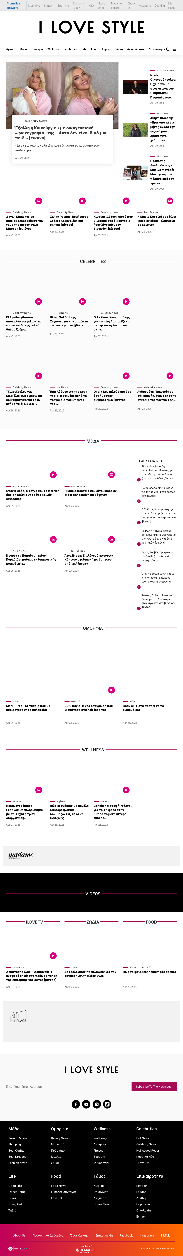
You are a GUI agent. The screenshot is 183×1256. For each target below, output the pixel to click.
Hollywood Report (148, 1145)
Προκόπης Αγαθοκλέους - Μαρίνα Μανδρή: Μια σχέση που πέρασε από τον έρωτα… (162, 172)
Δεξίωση (100, 1193)
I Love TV (18, 962)
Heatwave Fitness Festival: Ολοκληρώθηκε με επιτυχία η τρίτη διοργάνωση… (25, 806)
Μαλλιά (75, 698)
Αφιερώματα (117, 49)
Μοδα (92, 438)
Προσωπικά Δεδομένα (48, 1230)
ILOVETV (34, 917)
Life (73, 49)
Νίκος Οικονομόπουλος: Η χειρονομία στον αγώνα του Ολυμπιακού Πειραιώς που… (163, 86)
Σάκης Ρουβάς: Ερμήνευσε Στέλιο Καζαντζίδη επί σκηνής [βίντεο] (69, 221)
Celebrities (61, 49)
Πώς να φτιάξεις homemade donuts (148, 966)
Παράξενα (143, 1199)
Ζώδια (103, 49)
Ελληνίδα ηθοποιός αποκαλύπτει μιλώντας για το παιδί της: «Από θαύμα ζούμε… (25, 322)
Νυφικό (99, 1180)
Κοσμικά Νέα (145, 1151)
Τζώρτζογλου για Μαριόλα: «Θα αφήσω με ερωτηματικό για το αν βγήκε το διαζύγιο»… (25, 395)
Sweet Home (17, 1186)
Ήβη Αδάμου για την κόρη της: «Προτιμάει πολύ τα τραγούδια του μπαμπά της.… (67, 395)
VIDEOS (92, 889)
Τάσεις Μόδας (18, 1133)
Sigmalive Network (13, 5)
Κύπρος (141, 1180)
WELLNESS (93, 746)
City (91, 5)
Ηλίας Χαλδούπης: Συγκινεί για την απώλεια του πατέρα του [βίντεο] (69, 320)
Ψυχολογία (101, 1157)
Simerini (49, 5)
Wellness (46, 49)
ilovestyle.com (167, 1243)
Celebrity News (36, 121)
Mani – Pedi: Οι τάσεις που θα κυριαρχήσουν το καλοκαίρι (27, 704)
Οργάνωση (101, 1186)
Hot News (162, 113)
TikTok (164, 1230)
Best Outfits (20, 547)
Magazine (145, 5)
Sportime (63, 5)
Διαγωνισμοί (136, 49)
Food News (58, 1180)
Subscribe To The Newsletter (154, 1082)
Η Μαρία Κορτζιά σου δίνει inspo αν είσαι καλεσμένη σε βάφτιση (156, 221)
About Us (20, 1230)
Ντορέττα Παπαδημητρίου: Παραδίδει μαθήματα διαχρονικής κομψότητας (33, 553)
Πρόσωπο (58, 1145)
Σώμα (16, 698)
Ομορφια (93, 625)
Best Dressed (152, 212)
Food (81, 49)
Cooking (160, 5)
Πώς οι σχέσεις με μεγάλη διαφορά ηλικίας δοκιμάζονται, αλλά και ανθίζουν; (68, 808)
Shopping (14, 1139)
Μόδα (20, 49)
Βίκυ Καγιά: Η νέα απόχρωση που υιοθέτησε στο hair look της (88, 704)
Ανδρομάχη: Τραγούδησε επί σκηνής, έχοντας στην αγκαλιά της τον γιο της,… (155, 393)
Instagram (146, 1230)
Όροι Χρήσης (80, 1230)
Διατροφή (100, 1139)
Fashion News (21, 483)
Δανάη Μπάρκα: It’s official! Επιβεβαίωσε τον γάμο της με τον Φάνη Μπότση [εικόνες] (24, 223)
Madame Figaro (116, 5)
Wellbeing (100, 1133)
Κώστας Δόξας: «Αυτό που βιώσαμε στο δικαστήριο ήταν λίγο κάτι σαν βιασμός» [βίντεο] (113, 223)
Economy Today (78, 5)
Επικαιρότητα (149, 1171)
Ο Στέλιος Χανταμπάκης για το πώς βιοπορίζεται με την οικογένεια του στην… (113, 320)
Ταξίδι (12, 1205)
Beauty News (59, 1133)
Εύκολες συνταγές (140, 962)
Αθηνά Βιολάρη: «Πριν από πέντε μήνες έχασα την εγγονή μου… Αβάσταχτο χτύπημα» (162, 129)
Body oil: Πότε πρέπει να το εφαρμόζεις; (142, 704)
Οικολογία (143, 1205)
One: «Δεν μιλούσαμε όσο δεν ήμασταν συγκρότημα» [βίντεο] (112, 393)
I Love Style (101, 5)
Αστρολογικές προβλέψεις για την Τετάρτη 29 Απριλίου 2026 (89, 968)
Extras (140, 1211)
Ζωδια (92, 917)
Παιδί (12, 1193)
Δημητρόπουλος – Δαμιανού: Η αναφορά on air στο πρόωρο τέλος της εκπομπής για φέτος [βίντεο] (30, 970)
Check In (131, 5)
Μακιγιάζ (57, 1139)
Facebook (126, 1230)
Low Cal (56, 1193)
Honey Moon (102, 1199)
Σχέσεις (61, 798)
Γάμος (91, 49)
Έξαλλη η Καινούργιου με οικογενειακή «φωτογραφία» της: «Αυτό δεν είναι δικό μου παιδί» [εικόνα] (61, 133)
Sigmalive (34, 5)
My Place (171, 5)
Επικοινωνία (104, 1230)
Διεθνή (141, 1193)
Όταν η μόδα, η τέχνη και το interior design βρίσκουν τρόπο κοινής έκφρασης (31, 491)
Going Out (15, 1199)
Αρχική (10, 49)
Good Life (15, 1180)
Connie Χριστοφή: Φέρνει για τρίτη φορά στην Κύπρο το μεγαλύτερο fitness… (113, 806)
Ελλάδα (141, 1186)
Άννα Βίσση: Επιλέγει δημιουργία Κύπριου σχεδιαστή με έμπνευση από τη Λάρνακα (91, 555)
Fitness (17, 798)
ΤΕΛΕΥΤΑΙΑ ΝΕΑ (150, 458)
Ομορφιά (32, 49)
